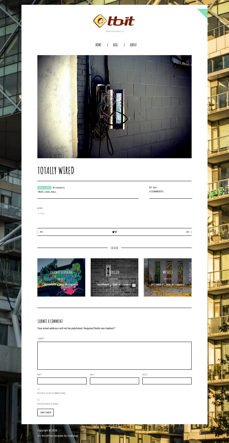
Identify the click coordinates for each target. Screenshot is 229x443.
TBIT (155, 187)
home (98, 44)
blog (115, 44)
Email (92, 374)
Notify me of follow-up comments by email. (51, 393)
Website (144, 374)
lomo (47, 192)
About (133, 44)
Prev (41, 231)
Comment (41, 338)
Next (187, 231)
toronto (60, 187)
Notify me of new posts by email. (48, 404)
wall (54, 192)
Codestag (74, 436)
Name (39, 374)
